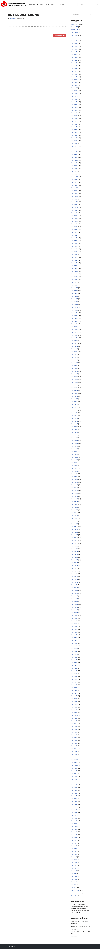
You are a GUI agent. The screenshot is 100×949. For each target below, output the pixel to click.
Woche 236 (74, 240)
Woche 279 (74, 121)
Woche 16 (74, 848)
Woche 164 (74, 438)
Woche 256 (74, 185)
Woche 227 (74, 265)
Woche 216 (74, 296)
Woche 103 (74, 607)
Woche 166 (74, 432)
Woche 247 (74, 210)
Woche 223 (74, 276)
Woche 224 (74, 274)
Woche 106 (74, 599)
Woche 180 (74, 393)
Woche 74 (74, 687)
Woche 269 (74, 149)
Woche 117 (74, 568)
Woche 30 (74, 810)
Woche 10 (74, 859)
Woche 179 (74, 396)
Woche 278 (74, 124)
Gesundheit (74, 896)
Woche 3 (74, 879)
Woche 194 (74, 354)
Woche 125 (74, 546)
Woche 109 (74, 590)
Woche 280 (74, 118)
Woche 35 (74, 796)
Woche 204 (74, 326)
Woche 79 (74, 673)
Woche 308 (74, 41)
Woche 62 (74, 721)
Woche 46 (74, 765)
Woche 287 (74, 99)
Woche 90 (74, 643)
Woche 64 (74, 715)
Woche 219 (74, 288)
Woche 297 (74, 71)
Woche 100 (74, 615)
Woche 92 (74, 637)
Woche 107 (74, 596)
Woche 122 (74, 554)
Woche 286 (74, 102)
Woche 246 (74, 213)
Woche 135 (74, 518)
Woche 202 (74, 332)
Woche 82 (74, 665)
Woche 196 (74, 349)
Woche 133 (74, 524)
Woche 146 (74, 487)
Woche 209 (74, 313)
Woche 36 (74, 793)
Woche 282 (74, 113)
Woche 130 (74, 532)
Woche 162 (74, 443)
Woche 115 (74, 574)
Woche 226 (74, 268)
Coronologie (74, 24)
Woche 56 (74, 737)
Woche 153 (74, 468)
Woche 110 (74, 587)
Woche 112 (74, 582)
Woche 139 (74, 507)
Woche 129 (74, 535)
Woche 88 (74, 648)
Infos (47, 4)
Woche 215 (74, 299)
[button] (43, 4)
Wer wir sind (54, 4)
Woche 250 (74, 202)
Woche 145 (74, 490)
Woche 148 (74, 482)
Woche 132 (74, 526)
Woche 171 (74, 418)
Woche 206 (74, 321)
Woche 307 (74, 43)
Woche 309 (74, 38)
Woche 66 (74, 710)
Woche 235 (74, 243)
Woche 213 (74, 304)
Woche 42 (74, 776)
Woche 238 (74, 235)
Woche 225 (74, 271)
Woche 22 (74, 832)
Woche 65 (74, 712)
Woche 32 (74, 804)
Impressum (11, 946)
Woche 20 (74, 837)
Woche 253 (74, 193)
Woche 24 (74, 826)
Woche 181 (74, 390)
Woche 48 (74, 759)
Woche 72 (74, 693)
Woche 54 (74, 743)
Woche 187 (74, 374)
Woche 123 (74, 551)
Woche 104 (74, 604)
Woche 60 (74, 726)
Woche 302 (74, 57)
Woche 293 (74, 82)
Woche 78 (74, 676)
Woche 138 (74, 510)
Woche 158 (74, 454)
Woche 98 (74, 621)
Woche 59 (74, 729)
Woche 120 (74, 560)
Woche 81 (74, 668)
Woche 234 (74, 246)
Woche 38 (74, 787)
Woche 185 (74, 379)
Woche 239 (74, 232)
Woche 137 (74, 512)
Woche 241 (74, 226)
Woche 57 (74, 735)
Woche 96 (74, 626)
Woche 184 (74, 382)
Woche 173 (74, 413)
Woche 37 (74, 790)
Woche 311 (74, 32)
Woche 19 (74, 840)
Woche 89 (74, 646)
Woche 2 (74, 882)
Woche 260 (74, 174)
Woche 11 (74, 857)
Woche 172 (74, 415)
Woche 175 (74, 407)
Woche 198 (74, 343)
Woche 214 (74, 301)
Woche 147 (74, 485)
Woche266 (74, 157)
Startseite (32, 4)
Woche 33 (74, 801)
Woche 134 (74, 521)
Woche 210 (74, 310)
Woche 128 (74, 537)
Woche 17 (74, 846)
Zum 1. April (74, 929)
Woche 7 (74, 868)
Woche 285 (74, 104)
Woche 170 (74, 421)
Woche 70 (74, 698)
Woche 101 (74, 612)
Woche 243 (74, 221)
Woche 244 (74, 218)
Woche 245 (74, 215)
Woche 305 (74, 49)
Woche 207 (74, 318)
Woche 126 (74, 543)
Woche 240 (74, 229)
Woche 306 (74, 46)
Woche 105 (74, 601)
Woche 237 (74, 238)
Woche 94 (74, 632)
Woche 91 (74, 640)
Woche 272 (74, 140)
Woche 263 (74, 165)
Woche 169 (74, 424)
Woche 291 (74, 88)
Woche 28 (74, 815)
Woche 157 (74, 457)
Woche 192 (74, 360)
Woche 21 (74, 835)
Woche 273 (74, 138)
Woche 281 (74, 115)
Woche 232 (74, 251)
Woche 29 (74, 812)
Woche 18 (74, 843)
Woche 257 (74, 182)
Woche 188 (74, 371)
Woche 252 (74, 196)
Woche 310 (74, 35)
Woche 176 (74, 404)
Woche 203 (74, 329)
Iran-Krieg (74, 937)
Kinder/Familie (75, 890)
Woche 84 (74, 660)
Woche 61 (74, 723)
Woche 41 (74, 779)
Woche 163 (74, 440)
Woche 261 (74, 171)
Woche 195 (74, 351)
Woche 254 (74, 190)
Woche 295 (74, 77)
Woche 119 (74, 562)
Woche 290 (74, 90)
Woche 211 (74, 307)
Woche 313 (74, 27)
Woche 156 (74, 460)
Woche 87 (74, 651)
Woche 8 (74, 865)
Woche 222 (74, 279)
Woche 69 (74, 701)
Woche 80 (74, 671)
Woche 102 (74, 610)
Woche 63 (74, 718)
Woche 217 (74, 293)
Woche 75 (74, 685)
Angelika (12, 18)
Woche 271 (74, 143)
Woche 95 (74, 629)
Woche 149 (74, 479)
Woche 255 (74, 188)
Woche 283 (74, 110)
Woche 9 (74, 862)
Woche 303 (74, 54)
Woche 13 (74, 851)
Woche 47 (74, 762)
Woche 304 (74, 52)
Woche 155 (74, 462)
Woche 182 (74, 387)
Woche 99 (74, 618)
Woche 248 (74, 207)
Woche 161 (74, 446)
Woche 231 (74, 254)
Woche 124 (74, 549)
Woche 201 (74, 335)
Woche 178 (74, 399)
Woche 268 (74, 152)
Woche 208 (74, 315)
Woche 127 (74, 540)
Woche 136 (74, 515)
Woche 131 (74, 529)
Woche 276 (74, 129)
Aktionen (73, 887)
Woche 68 (74, 704)
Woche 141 (74, 501)
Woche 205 (74, 324)
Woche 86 (74, 654)
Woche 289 (74, 93)
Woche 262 (74, 168)
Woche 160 (74, 449)
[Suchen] (86, 4)
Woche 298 (74, 68)
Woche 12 (74, 854)
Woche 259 (74, 177)
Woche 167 (74, 429)
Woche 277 (74, 127)
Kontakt (62, 4)
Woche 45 (74, 768)
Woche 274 (74, 135)
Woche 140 (74, 504)
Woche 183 (74, 385)
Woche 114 (74, 576)
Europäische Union (76, 893)
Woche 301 (74, 60)
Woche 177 (74, 401)
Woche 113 (74, 579)
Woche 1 (73, 884)
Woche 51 (74, 751)
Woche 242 (74, 224)
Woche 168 (74, 426)
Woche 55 (74, 740)
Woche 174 (74, 410)
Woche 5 (74, 873)
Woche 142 (74, 499)
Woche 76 (74, 682)
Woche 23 (74, 829)
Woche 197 (74, 346)
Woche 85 (74, 657)
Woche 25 (74, 823)
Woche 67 (74, 707)
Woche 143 (74, 496)
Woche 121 (74, 557)
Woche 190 (74, 365)
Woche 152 (74, 471)
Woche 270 (74, 146)
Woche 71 (74, 696)
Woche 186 (74, 376)
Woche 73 (74, 690)
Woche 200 (74, 338)
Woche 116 (74, 571)
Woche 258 (74, 179)
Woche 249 (74, 204)
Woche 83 (74, 662)
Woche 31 (74, 807)
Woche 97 (74, 623)
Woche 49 (74, 757)
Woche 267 (74, 154)
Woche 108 (74, 593)
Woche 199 (74, 340)
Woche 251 (74, 199)
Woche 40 (74, 782)
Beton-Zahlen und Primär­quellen (80, 926)
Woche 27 (74, 818)
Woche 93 (74, 635)
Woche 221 (74, 282)
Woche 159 (74, 451)
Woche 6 (74, 871)
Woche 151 (74, 474)
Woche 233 (74, 249)
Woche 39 (74, 785)
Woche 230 (74, 257)
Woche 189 (74, 368)
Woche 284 (74, 107)
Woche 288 (74, 96)
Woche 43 (74, 773)
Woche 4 (74, 876)
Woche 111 (74, 585)
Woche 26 (74, 821)
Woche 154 (74, 465)
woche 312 (74, 29)
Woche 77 (74, 679)
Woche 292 (74, 85)
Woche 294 (74, 79)
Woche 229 (74, 260)
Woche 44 (74, 771)
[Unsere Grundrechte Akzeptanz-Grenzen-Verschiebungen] (13, 4)
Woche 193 (74, 357)
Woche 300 (74, 63)
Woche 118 (74, 565)
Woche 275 (74, 132)
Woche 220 (74, 285)
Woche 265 (74, 160)
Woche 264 (74, 163)
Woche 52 (74, 748)
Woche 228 (74, 263)
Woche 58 (74, 732)
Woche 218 (74, 290)
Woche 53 (74, 746)
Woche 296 (74, 74)
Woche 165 (74, 435)
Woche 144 (74, 493)
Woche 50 (74, 754)
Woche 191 (74, 363)
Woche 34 (74, 798)
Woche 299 (74, 66)
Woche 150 (74, 476)
